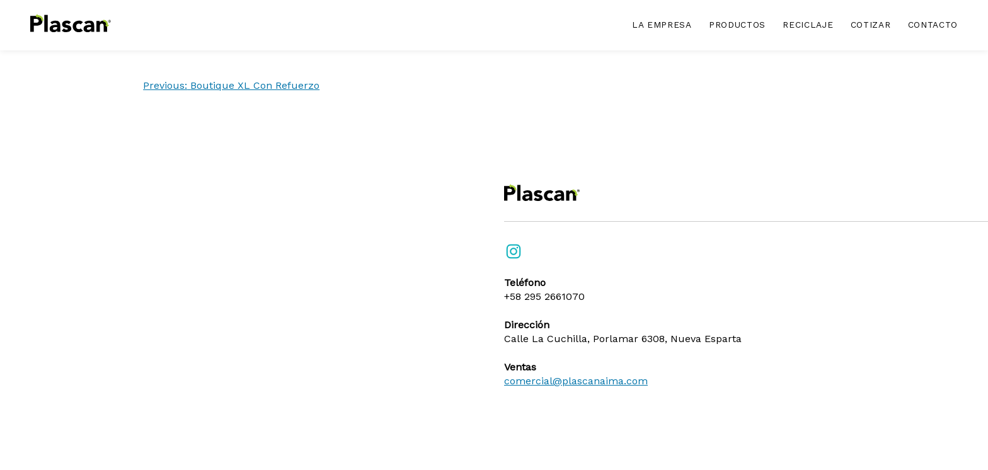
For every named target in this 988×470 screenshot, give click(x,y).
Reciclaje (808, 25)
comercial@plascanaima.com (576, 381)
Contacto (933, 25)
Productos (737, 25)
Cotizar (871, 25)
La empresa (662, 25)
